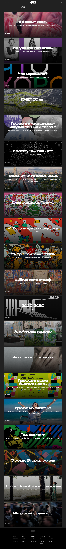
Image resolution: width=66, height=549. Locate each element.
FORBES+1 (58, 2)
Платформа (33, 541)
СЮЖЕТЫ (10, 2)
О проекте (15, 536)
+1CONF (41, 543)
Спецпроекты (15, 538)
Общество (33, 538)
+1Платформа (42, 536)
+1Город (41, 538)
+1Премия (42, 541)
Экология (33, 536)
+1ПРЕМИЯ (44, 2)
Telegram (50, 541)
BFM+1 (23, 541)
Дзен (50, 536)
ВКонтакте (51, 538)
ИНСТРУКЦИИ (15, 2)
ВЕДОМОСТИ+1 (52, 2)
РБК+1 (48, 2)
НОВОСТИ (5, 2)
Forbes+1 (24, 538)
